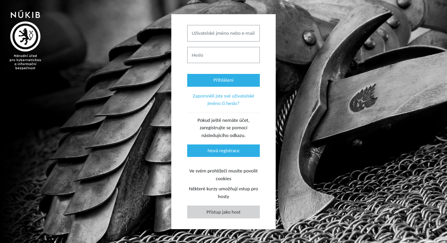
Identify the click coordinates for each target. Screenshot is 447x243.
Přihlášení (224, 80)
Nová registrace (223, 150)
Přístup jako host (223, 212)
